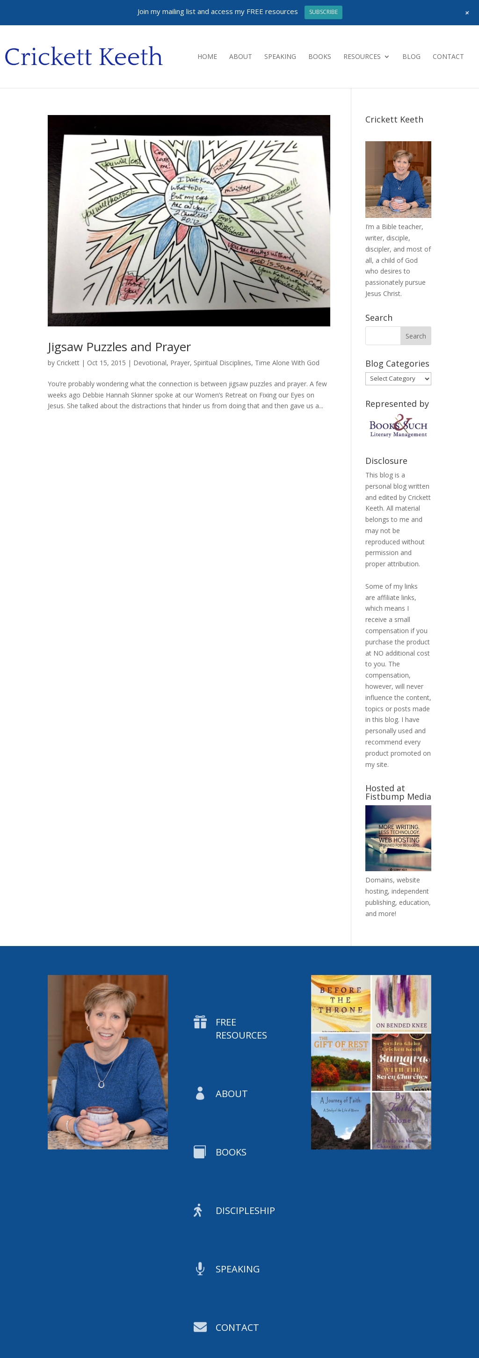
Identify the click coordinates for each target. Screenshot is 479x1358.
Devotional (150, 362)
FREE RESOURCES (241, 1028)
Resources (362, 57)
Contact (448, 57)
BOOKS (231, 1152)
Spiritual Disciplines (222, 362)
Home (207, 57)
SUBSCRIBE (323, 12)
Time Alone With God (287, 362)
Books (319, 57)
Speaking (280, 57)
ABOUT (232, 1093)
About (240, 57)
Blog (411, 57)
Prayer (180, 362)
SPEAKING (238, 1269)
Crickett (68, 362)
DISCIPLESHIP (245, 1210)
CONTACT (237, 1327)
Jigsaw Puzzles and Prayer (119, 346)
